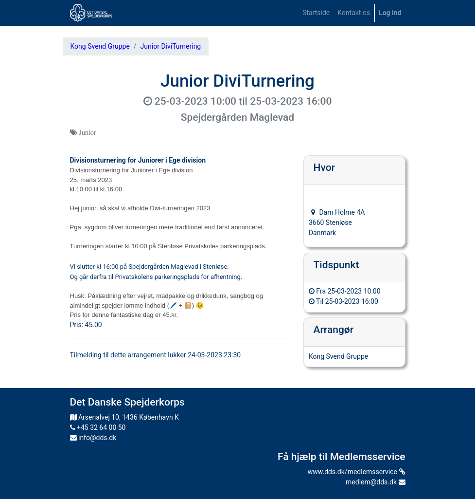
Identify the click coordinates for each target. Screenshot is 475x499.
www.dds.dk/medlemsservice (356, 472)
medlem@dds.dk (375, 482)
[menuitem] (316, 13)
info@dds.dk (93, 438)
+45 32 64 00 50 (98, 427)
